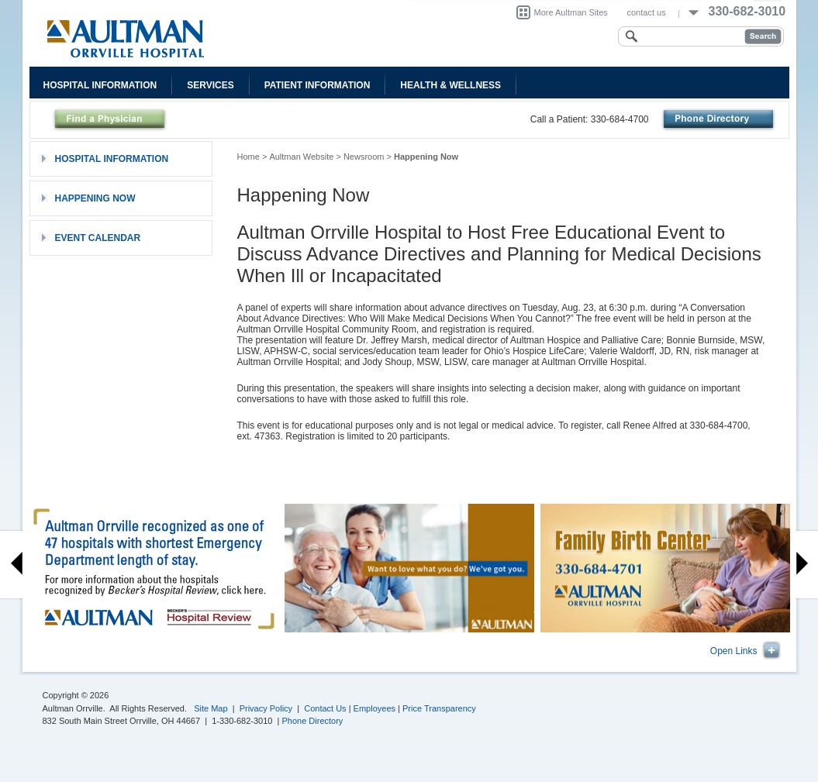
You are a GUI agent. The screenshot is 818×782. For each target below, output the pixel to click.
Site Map (210, 708)
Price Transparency (439, 708)
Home (248, 156)
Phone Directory (312, 720)
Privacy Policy (266, 708)
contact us (646, 12)
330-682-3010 (747, 11)
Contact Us (325, 708)
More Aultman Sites (571, 12)
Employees (374, 708)
